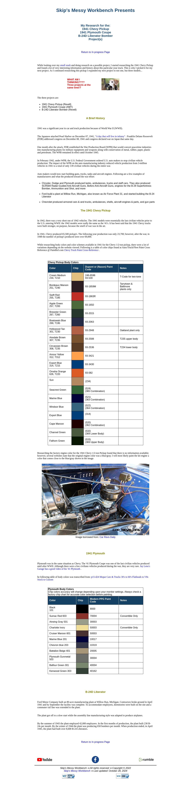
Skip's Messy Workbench (77, 771)
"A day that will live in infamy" (110, 136)
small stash (65, 65)
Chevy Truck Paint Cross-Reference (81, 250)
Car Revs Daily (107, 537)
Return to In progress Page (95, 52)
